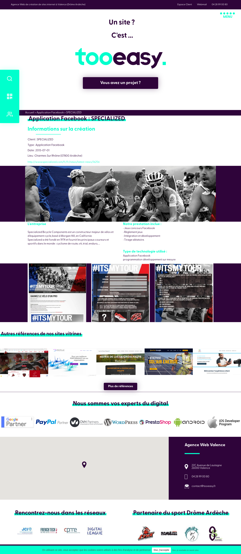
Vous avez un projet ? (120, 83)
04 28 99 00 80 (200, 476)
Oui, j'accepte (161, 550)
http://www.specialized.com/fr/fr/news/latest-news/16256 (64, 162)
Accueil (29, 112)
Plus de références (120, 386)
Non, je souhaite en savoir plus (185, 550)
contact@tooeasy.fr (204, 486)
